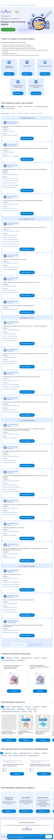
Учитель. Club (11, 762)
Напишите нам (46, 825)
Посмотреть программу (8, 29)
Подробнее (14, 691)
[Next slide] (51, 679)
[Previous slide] (2, 679)
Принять (49, 836)
